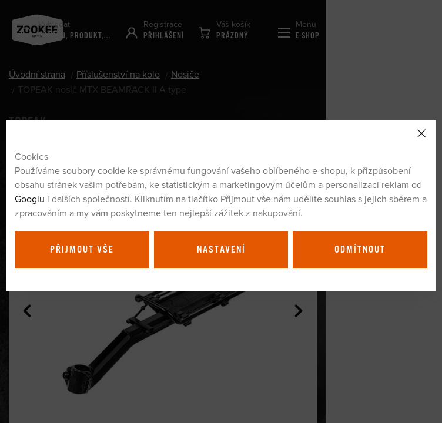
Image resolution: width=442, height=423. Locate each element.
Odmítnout (360, 250)
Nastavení (221, 250)
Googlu (30, 198)
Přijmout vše (82, 250)
